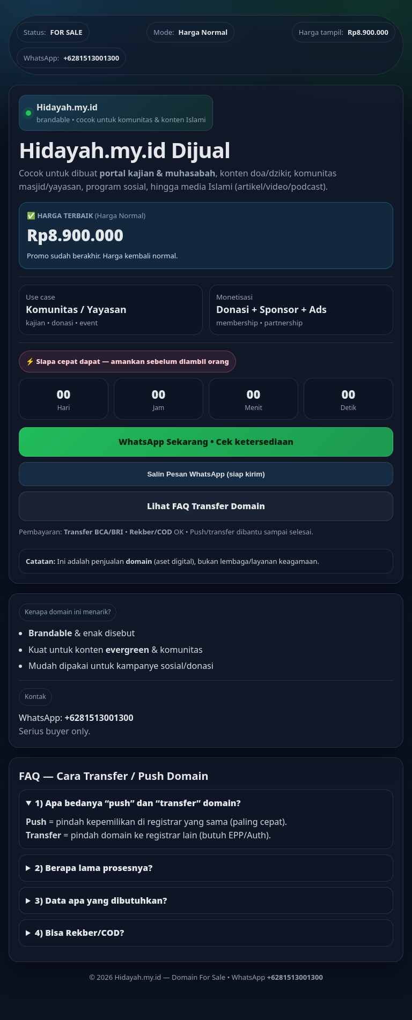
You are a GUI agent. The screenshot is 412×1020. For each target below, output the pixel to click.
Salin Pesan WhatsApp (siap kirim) (205, 474)
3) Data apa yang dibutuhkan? (101, 900)
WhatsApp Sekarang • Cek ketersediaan (206, 442)
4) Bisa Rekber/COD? (79, 933)
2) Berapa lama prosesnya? (93, 868)
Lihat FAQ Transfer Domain (206, 506)
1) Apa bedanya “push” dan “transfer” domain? (138, 803)
